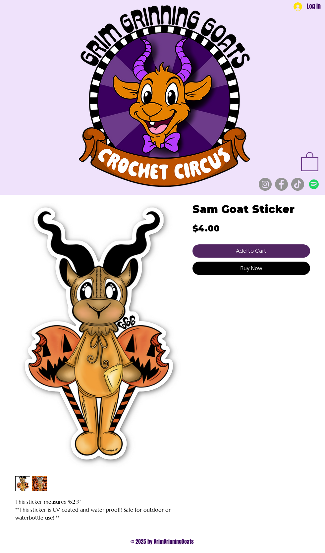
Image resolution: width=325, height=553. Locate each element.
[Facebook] (281, 184)
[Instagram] (265, 184)
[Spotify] (313, 184)
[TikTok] (297, 184)
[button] (309, 161)
